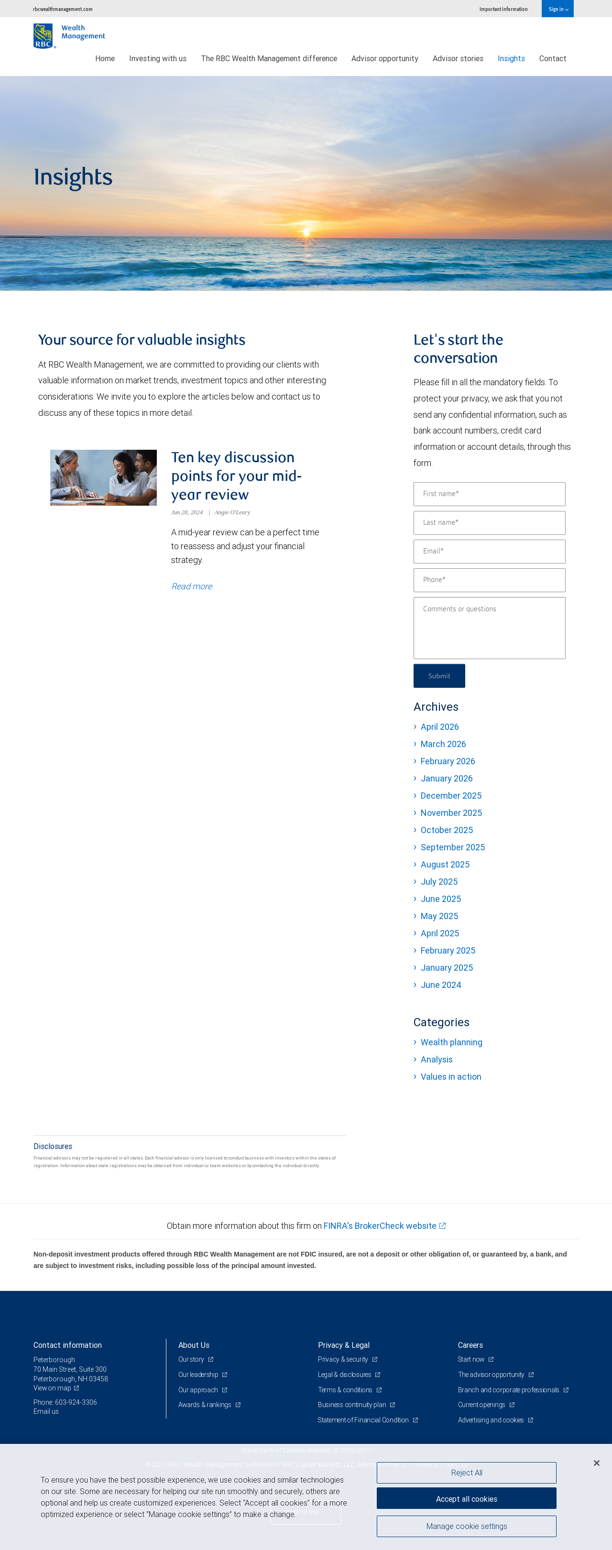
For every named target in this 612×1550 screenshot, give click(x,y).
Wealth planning (451, 1042)
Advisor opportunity (384, 58)
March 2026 (443, 743)
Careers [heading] (470, 1346)
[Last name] (490, 523)
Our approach (199, 1391)
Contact (553, 58)
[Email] (490, 552)
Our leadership (199, 1376)
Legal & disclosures (346, 1376)
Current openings (483, 1406)
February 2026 (448, 761)
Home (105, 58)
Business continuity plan (353, 1406)
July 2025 (439, 881)
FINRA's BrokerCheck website (380, 1227)
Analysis (437, 1059)
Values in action (451, 1076)
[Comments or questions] (490, 628)
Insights (511, 58)
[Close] (596, 1463)
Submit (440, 675)
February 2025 (448, 950)
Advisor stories (458, 58)
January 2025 (447, 967)
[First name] (490, 494)
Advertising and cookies (492, 1421)
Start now (472, 1360)
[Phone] (490, 580)
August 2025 (445, 864)
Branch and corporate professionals (511, 1391)
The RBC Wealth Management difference (269, 58)
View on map (53, 1389)
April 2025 (440, 933)
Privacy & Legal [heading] (344, 1346)
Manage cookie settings (466, 1527)
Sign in (558, 9)
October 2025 (447, 829)
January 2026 (447, 778)
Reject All (466, 1472)
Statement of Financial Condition (365, 1421)
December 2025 (451, 795)
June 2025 (441, 898)
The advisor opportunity (493, 1376)
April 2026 (440, 726)
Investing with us (157, 58)
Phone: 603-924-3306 (65, 1403)
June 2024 (441, 984)
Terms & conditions (346, 1391)
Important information (504, 9)
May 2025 (439, 915)
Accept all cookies (466, 1497)
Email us (46, 1413)
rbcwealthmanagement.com (63, 9)
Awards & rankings (205, 1406)
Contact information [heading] (67, 1346)
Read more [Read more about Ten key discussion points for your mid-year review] (191, 587)
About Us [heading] (193, 1346)
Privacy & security (344, 1360)
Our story (192, 1360)
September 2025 (453, 847)
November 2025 (451, 812)
